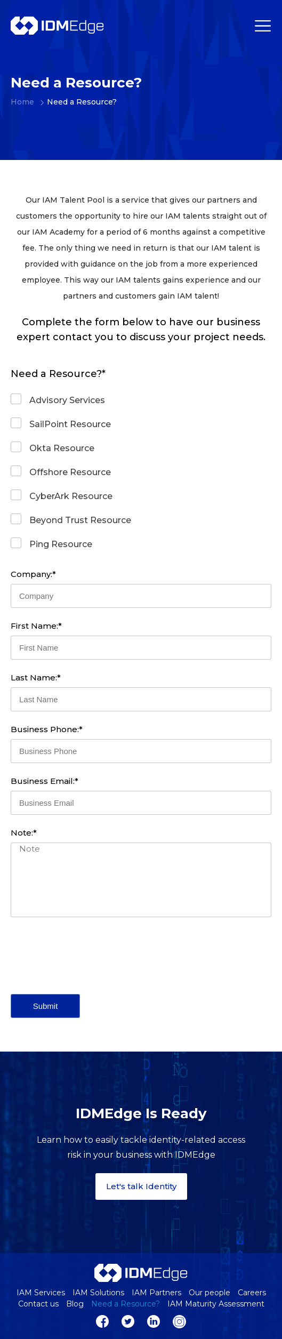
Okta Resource (61, 448)
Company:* (33, 574)
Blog (75, 1304)
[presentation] (92, 955)
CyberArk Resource (70, 496)
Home (17, 102)
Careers (252, 1292)
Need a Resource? (125, 1304)
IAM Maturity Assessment (215, 1304)
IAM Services (41, 1292)
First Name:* (36, 626)
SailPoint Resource (70, 424)
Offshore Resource (70, 472)
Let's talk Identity (141, 1186)
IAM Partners (156, 1292)
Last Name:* (36, 677)
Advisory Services (67, 400)
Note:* (24, 833)
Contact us (38, 1304)
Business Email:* (44, 781)
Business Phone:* (47, 729)
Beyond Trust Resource (80, 520)
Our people (209, 1292)
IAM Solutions (98, 1292)
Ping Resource (60, 544)
